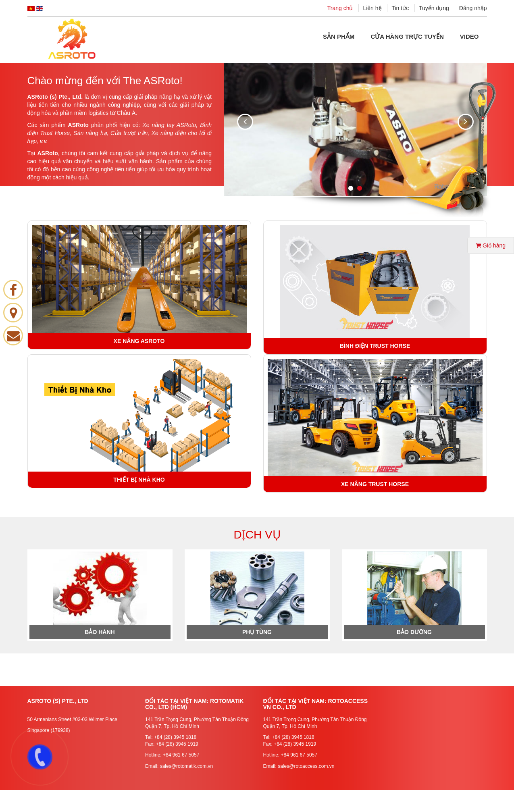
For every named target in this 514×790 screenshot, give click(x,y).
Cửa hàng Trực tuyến (406, 36)
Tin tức (400, 8)
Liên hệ (372, 8)
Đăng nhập (473, 8)
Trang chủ (340, 8)
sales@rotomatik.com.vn (186, 766)
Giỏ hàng (491, 245)
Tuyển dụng (434, 8)
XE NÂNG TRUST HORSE (375, 484)
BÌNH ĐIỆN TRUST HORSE (375, 346)
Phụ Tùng (257, 632)
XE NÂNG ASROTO (139, 341)
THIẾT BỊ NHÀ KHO (138, 479)
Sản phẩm (338, 36)
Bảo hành (99, 632)
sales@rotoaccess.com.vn (306, 766)
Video (469, 36)
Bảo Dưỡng (414, 632)
